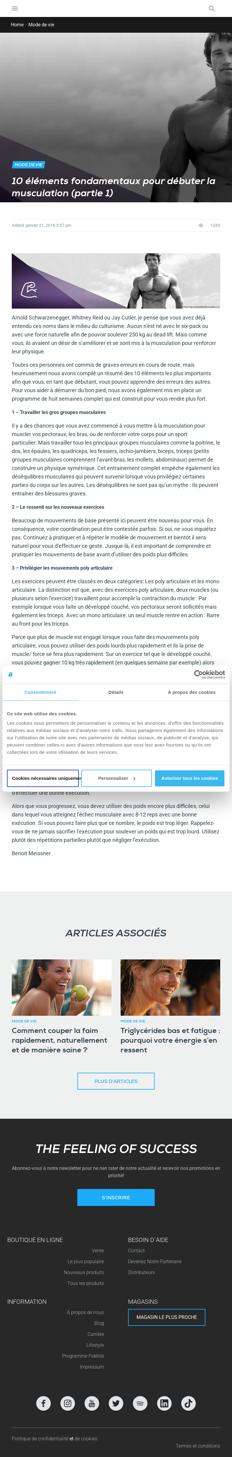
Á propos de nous (85, 1312)
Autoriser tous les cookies (189, 778)
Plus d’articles (116, 1082)
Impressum (92, 1367)
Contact (136, 1250)
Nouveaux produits (84, 1272)
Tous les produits (85, 1283)
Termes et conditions (198, 1446)
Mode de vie (41, 25)
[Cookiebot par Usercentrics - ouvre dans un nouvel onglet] (198, 674)
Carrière (96, 1334)
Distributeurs (141, 1272)
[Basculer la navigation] (14, 8)
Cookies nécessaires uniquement (45, 778)
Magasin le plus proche (167, 1317)
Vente (98, 1250)
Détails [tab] (116, 691)
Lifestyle (95, 1345)
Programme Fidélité (83, 1356)
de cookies (86, 1439)
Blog (99, 1323)
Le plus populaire (86, 1261)
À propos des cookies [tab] (192, 691)
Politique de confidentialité (40, 1439)
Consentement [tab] (40, 691)
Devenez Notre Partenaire (155, 1261)
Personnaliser (116, 778)
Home (17, 25)
